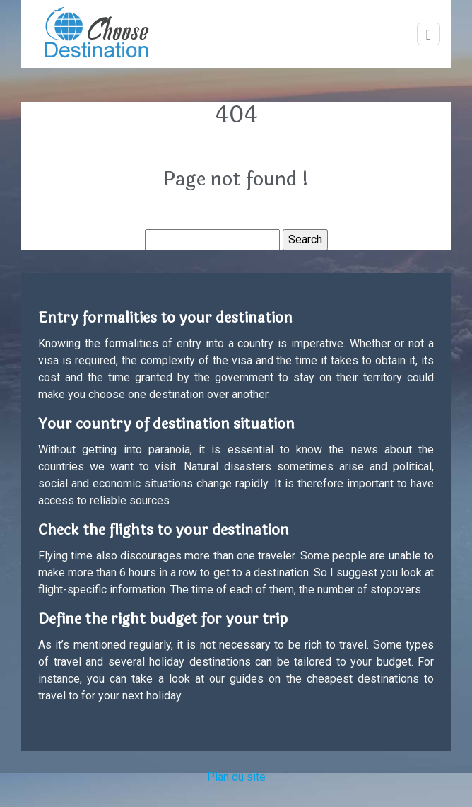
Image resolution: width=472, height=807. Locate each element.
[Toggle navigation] (428, 34)
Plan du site (236, 777)
